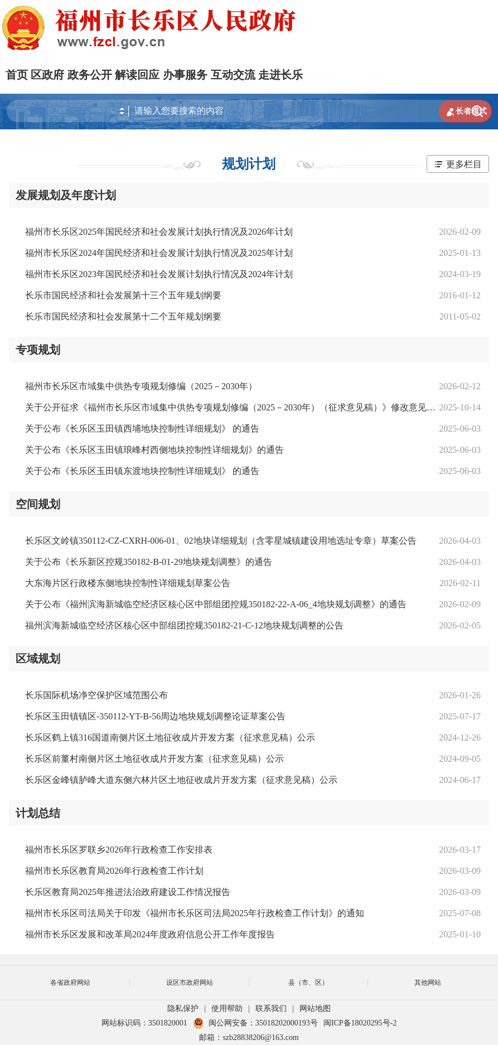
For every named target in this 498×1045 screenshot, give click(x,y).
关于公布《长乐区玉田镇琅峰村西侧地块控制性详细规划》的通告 (154, 449)
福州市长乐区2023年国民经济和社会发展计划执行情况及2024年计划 (159, 274)
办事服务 (185, 75)
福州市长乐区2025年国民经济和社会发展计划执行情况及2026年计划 (159, 231)
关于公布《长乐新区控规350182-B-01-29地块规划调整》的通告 (148, 562)
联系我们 (271, 1008)
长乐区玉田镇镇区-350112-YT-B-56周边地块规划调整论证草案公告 (155, 716)
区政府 (47, 75)
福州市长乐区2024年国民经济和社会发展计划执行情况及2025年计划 (159, 253)
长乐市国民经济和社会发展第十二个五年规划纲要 (123, 316)
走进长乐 (280, 75)
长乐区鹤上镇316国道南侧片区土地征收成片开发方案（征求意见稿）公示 (170, 737)
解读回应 (137, 75)
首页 (17, 75)
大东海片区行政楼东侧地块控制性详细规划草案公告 (127, 583)
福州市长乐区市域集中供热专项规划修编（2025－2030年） (141, 386)
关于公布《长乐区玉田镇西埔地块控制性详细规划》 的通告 (142, 428)
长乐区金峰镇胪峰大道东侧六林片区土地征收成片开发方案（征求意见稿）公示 (181, 780)
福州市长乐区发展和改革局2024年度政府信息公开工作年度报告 (150, 934)
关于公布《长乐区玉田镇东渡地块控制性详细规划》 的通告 (142, 471)
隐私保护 (183, 1008)
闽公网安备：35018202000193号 (255, 1023)
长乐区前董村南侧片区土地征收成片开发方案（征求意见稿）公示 (154, 758)
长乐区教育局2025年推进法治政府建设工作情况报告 (127, 892)
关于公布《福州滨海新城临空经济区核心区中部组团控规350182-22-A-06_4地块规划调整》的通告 (216, 604)
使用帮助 (227, 1008)
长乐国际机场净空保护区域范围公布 (96, 695)
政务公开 (89, 75)
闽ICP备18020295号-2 (360, 1023)
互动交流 (233, 75)
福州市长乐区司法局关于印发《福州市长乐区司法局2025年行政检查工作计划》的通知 (194, 913)
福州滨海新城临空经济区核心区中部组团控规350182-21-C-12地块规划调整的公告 (184, 625)
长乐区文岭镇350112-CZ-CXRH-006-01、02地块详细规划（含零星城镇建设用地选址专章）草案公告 (221, 540)
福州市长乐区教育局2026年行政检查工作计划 (114, 870)
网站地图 (315, 1008)
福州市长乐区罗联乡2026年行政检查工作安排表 (118, 849)
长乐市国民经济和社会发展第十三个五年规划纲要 (123, 295)
